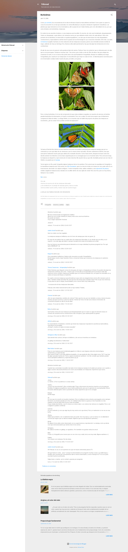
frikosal (45, 4)
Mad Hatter (51, 348)
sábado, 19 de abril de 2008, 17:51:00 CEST (60, 304)
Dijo (42, 177)
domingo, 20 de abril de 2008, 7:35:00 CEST (60, 330)
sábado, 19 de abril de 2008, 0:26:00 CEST (60, 225)
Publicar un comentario (49, 466)
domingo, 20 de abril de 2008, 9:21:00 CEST (60, 343)
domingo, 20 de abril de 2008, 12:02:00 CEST (60, 372)
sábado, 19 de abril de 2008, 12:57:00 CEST (60, 290)
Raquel (50, 254)
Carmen (50, 295)
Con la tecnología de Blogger (76, 544)
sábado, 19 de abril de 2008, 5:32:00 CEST (60, 248)
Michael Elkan (81, 547)
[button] (111, 15)
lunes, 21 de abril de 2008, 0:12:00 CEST (59, 462)
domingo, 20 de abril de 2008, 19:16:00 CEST (60, 442)
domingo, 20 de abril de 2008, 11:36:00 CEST (60, 360)
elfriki (49, 321)
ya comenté (48, 22)
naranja (58, 160)
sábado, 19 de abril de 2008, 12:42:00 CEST (60, 262)
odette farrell (51, 230)
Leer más (109, 494)
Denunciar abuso (6, 56)
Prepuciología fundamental (51, 521)
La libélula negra (47, 479)
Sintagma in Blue (52, 335)
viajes (67, 205)
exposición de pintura (102, 168)
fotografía (48, 205)
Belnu (49, 309)
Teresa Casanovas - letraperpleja (57, 267)
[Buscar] (115, 5)
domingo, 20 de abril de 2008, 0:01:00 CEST (60, 316)
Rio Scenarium (72, 166)
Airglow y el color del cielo (50, 500)
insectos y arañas (58, 205)
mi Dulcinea (44, 42)
